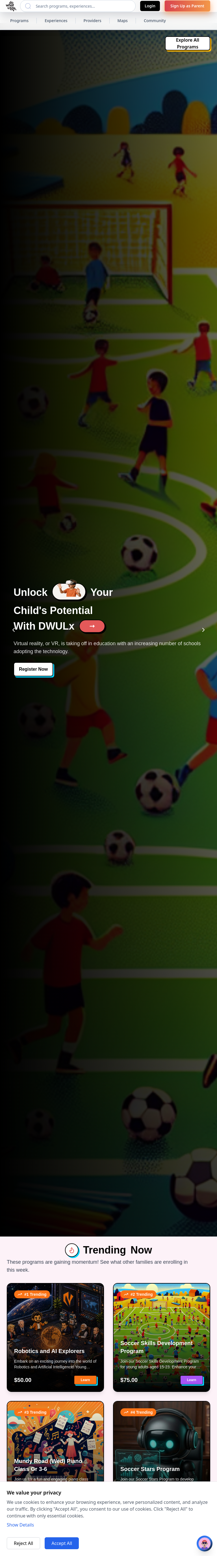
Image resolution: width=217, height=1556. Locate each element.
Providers (92, 20)
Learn (85, 1380)
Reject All (23, 1543)
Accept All (61, 1543)
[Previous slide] (13, 630)
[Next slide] (203, 630)
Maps (123, 20)
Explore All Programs (187, 43)
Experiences (56, 20)
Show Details (20, 1525)
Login (150, 6)
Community (155, 20)
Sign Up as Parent (187, 6)
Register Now (33, 669)
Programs (19, 20)
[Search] (28, 6)
